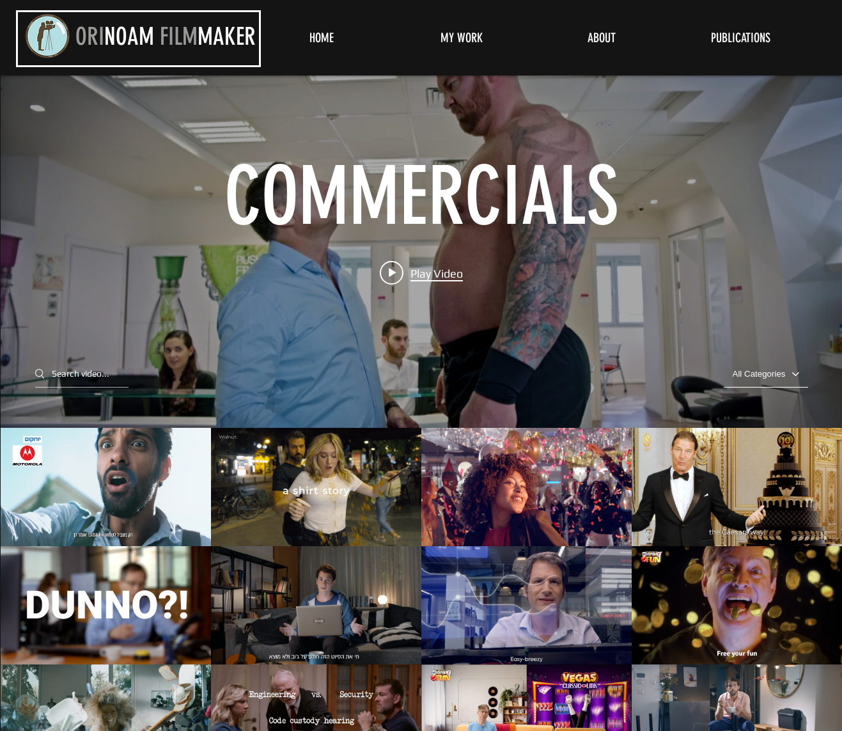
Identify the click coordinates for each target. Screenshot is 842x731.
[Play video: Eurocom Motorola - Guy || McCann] (421, 272)
